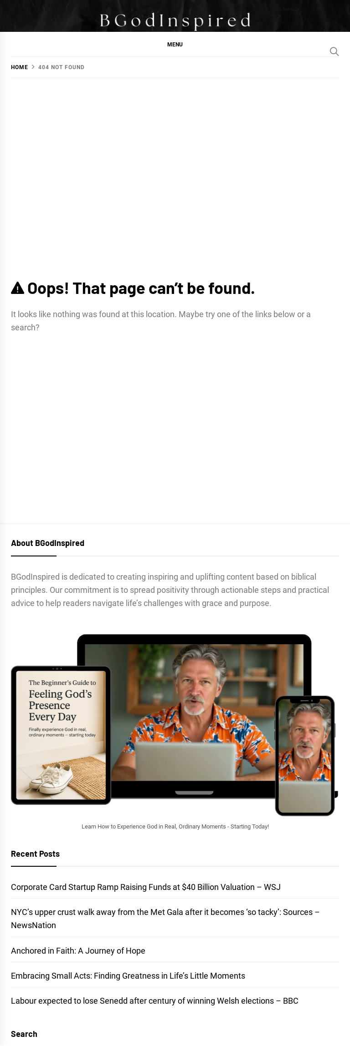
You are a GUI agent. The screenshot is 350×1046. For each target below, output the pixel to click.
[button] (175, 44)
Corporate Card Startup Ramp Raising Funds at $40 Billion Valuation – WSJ (146, 887)
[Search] (334, 51)
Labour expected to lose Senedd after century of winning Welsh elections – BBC (155, 1001)
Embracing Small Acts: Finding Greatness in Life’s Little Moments (128, 975)
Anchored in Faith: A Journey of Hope (78, 950)
